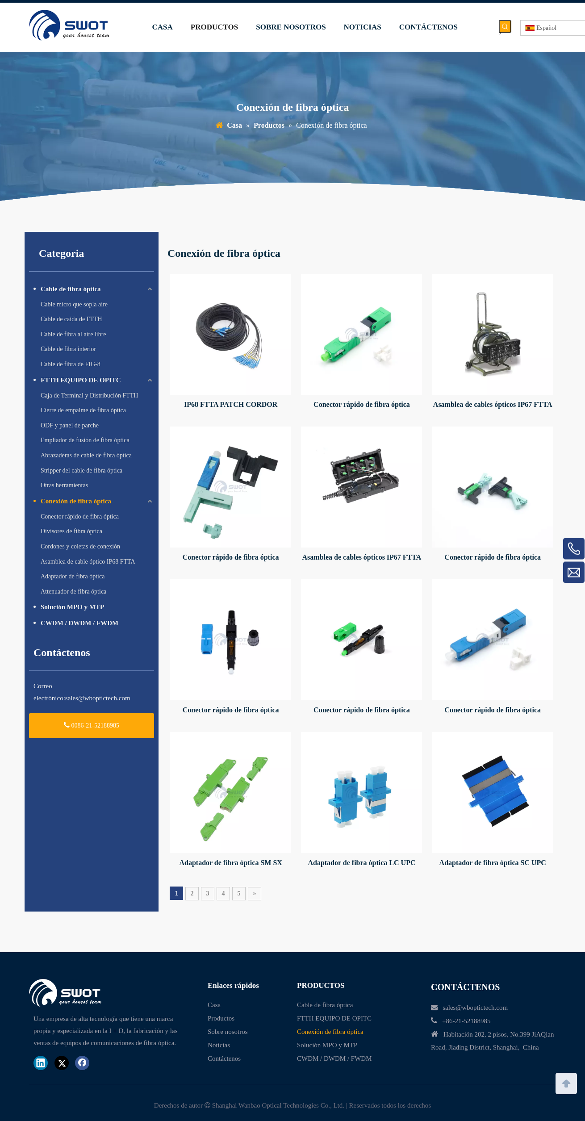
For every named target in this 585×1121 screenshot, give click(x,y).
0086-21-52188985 (91, 725)
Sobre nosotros (228, 1031)
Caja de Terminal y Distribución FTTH (89, 395)
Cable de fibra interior (68, 349)
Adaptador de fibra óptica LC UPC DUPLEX (361, 863)
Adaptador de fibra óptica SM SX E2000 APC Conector (230, 863)
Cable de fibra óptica (71, 289)
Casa (214, 1004)
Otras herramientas (64, 485)
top (566, 1082)
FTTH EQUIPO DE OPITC (81, 380)
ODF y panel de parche (70, 425)
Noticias (219, 1045)
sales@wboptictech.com (97, 698)
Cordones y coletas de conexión (80, 546)
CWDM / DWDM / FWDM (79, 623)
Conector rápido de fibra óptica (80, 516)
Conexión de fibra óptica (76, 501)
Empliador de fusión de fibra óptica (85, 440)
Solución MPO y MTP (72, 607)
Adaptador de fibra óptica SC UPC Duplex (492, 863)
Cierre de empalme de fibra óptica (83, 410)
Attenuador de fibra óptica (73, 591)
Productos (221, 1018)
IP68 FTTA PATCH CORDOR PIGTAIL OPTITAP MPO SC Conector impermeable (230, 405)
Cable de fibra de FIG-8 (70, 364)
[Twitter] (61, 1063)
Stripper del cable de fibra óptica (81, 470)
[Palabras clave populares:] (505, 26)
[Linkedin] (40, 1063)
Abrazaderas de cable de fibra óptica (86, 455)
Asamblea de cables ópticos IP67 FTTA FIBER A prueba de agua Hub (492, 405)
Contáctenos (224, 1058)
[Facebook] (82, 1063)
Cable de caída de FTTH (71, 319)
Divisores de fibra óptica (71, 531)
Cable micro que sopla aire (74, 304)
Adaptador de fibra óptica (72, 576)
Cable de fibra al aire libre (73, 334)
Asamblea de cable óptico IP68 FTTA (88, 561)
